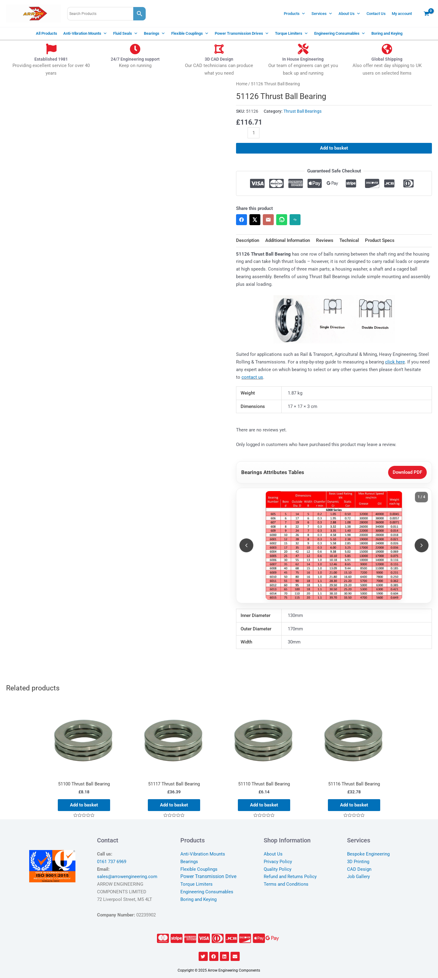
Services (321, 14)
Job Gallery (358, 876)
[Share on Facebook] (241, 219)
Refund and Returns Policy (290, 876)
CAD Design (359, 869)
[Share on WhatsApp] (281, 219)
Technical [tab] (349, 240)
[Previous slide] (246, 545)
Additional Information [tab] (287, 240)
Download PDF (407, 472)
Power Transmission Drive (208, 876)
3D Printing (358, 861)
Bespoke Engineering (368, 854)
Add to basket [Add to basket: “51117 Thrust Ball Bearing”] (174, 805)
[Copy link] (295, 219)
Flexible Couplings (190, 33)
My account (402, 13)
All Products (46, 33)
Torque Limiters (291, 33)
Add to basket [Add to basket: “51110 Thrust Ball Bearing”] (264, 805)
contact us (252, 377)
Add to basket (334, 148)
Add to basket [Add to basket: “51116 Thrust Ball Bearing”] (354, 805)
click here (395, 362)
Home (241, 83)
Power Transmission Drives (242, 33)
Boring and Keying (386, 33)
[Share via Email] (268, 219)
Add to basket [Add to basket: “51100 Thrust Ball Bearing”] (84, 805)
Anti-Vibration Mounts (85, 33)
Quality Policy (277, 869)
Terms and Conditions (286, 884)
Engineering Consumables (339, 33)
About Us (349, 14)
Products (294, 14)
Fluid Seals (125, 33)
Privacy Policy (278, 861)
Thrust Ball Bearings (302, 111)
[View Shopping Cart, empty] (426, 13)
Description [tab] (247, 240)
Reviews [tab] (324, 240)
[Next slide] (422, 545)
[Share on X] (254, 219)
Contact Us (376, 13)
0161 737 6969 (111, 861)
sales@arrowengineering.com (127, 876)
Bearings (154, 33)
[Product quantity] (253, 132)
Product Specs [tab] (380, 240)
